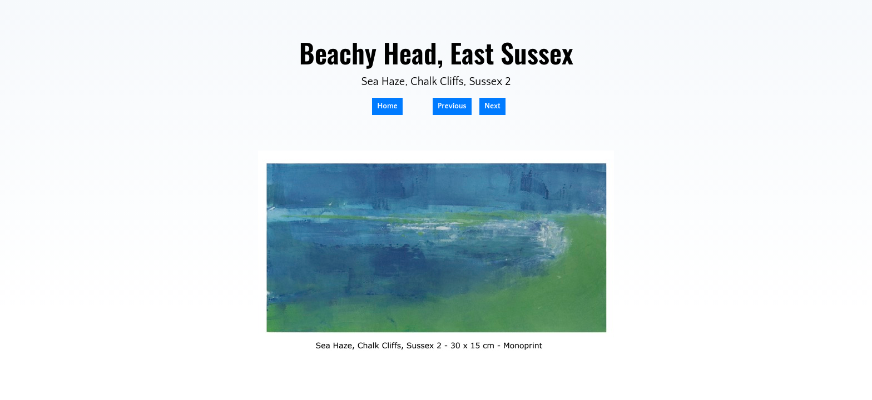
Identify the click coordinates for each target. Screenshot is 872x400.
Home (387, 106)
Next (492, 106)
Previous (452, 106)
